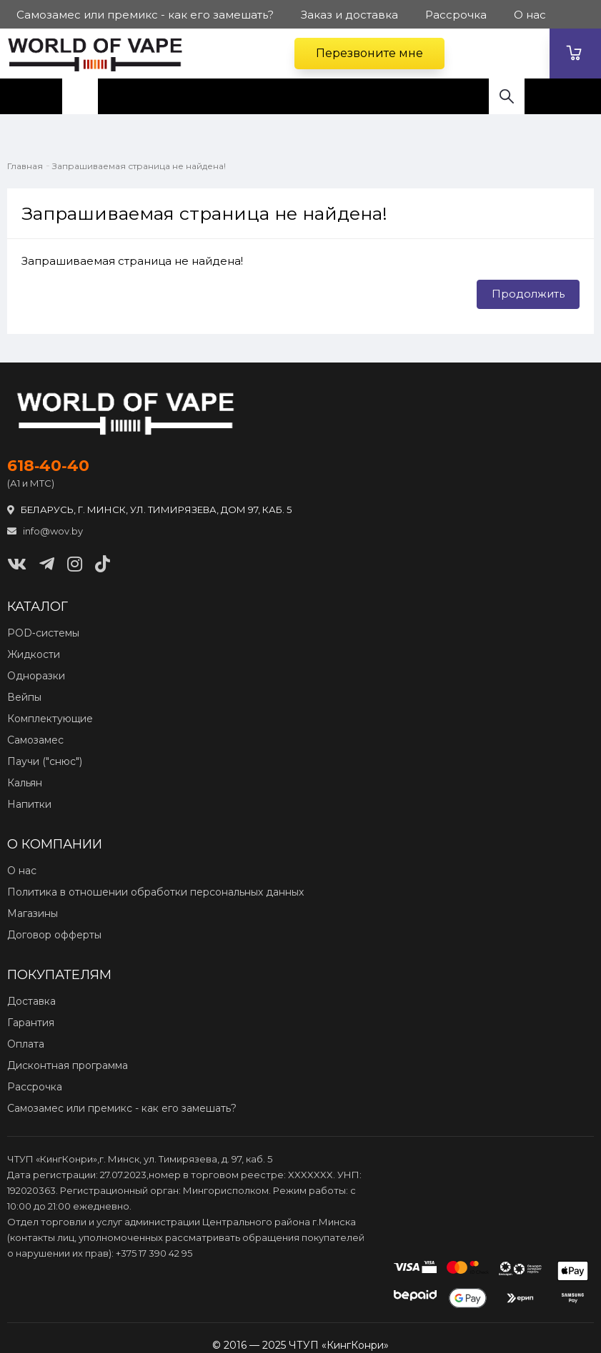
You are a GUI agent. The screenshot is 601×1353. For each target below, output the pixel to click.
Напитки (29, 804)
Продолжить (528, 293)
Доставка (31, 1001)
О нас (21, 870)
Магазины (32, 913)
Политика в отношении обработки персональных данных (155, 892)
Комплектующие (50, 718)
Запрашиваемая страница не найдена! (139, 166)
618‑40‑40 (48, 466)
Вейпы (24, 697)
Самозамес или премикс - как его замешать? (122, 1108)
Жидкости (33, 654)
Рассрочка (34, 1086)
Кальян (24, 782)
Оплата (25, 1044)
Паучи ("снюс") (44, 761)
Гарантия (30, 1022)
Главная (25, 166)
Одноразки (36, 675)
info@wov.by (45, 531)
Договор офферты (54, 934)
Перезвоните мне (369, 53)
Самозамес (35, 740)
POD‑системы (43, 633)
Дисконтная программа (67, 1065)
